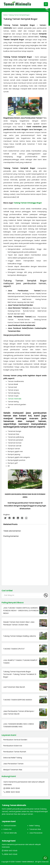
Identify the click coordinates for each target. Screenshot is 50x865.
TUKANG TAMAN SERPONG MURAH (17, 700)
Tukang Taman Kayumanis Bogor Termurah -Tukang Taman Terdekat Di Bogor (19, 674)
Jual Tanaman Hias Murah (14, 687)
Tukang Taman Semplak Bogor (19, 15)
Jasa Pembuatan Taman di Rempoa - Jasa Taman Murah (19, 712)
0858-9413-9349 (13, 788)
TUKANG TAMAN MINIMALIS (24, 862)
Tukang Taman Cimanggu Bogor (28, 203)
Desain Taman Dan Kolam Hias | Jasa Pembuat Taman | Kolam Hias (18, 623)
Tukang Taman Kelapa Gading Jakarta (19, 636)
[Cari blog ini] (23, 595)
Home (5, 15)
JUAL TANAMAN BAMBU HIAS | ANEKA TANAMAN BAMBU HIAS (18, 725)
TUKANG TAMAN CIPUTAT (14, 649)
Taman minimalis (14, 399)
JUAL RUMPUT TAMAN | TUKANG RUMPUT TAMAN (20, 661)
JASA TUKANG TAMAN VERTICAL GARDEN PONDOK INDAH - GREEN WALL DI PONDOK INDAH (21, 610)
